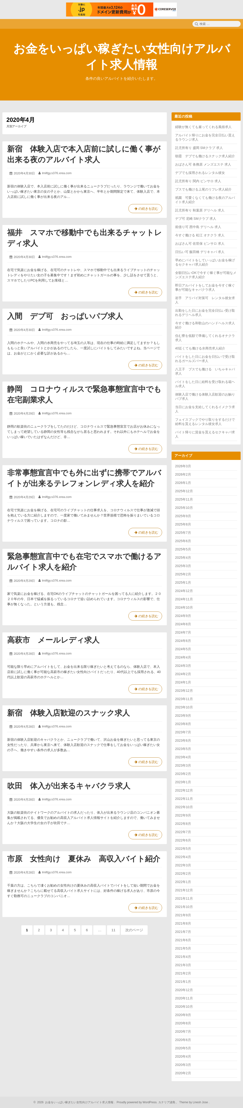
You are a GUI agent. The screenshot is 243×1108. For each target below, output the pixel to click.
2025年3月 (183, 566)
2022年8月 (183, 824)
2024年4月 (183, 657)
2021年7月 (183, 932)
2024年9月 (183, 616)
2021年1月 (183, 982)
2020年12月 (184, 990)
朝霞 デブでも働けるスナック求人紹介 (205, 156)
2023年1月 (183, 782)
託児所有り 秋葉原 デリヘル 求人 (199, 210)
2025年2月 (183, 574)
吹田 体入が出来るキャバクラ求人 (68, 786)
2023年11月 (184, 699)
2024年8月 (183, 624)
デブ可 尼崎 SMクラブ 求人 (195, 218)
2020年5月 (183, 1048)
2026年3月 (183, 466)
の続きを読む (145, 209)
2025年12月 (184, 491)
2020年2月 (183, 1073)
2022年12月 (184, 790)
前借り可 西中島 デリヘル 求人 (198, 227)
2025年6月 (183, 541)
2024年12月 (184, 591)
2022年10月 (184, 807)
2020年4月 (183, 1056)
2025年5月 (183, 549)
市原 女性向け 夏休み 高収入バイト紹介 (83, 859)
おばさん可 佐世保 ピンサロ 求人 (199, 243)
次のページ (134, 930)
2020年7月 (183, 1031)
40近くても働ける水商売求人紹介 (200, 348)
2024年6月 (183, 641)
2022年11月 (184, 799)
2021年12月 (184, 890)
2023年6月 (183, 740)
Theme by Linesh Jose (194, 1102)
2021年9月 (183, 915)
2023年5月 (183, 749)
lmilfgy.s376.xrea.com (57, 173)
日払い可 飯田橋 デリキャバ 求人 (199, 252)
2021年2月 (183, 973)
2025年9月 (183, 516)
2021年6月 (183, 940)
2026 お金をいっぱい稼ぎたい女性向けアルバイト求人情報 (74, 1102)
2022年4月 (183, 857)
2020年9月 (183, 1015)
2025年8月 (183, 524)
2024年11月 (184, 599)
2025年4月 (183, 557)
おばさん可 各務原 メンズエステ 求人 (203, 164)
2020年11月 (184, 998)
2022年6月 (183, 840)
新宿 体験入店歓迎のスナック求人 (68, 713)
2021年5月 (183, 948)
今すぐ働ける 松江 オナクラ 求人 (199, 235)
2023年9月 (183, 715)
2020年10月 (184, 1006)
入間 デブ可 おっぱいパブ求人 (65, 316)
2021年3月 (183, 965)
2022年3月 (183, 865)
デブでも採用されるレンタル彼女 (200, 173)
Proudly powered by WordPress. (137, 1102)
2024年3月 (183, 666)
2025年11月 (184, 499)
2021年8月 (183, 923)
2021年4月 (183, 957)
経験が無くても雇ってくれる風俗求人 (203, 127)
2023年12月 (184, 690)
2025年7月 (183, 533)
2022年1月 (183, 882)
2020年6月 (183, 1040)
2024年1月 (183, 682)
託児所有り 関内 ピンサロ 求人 (198, 181)
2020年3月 (183, 1065)
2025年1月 (183, 582)
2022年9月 (183, 815)
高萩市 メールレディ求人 (53, 640)
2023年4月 (183, 757)
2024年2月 (183, 674)
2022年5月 (183, 848)
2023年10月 (184, 707)
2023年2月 (183, 774)
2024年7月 (183, 632)
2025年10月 (184, 508)
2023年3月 (183, 765)
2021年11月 (184, 898)
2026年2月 (183, 474)
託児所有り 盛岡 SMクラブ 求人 (199, 148)
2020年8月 (183, 1023)
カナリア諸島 (167, 1102)
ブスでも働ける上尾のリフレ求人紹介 (203, 189)
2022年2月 (183, 873)
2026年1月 (183, 483)
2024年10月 (184, 607)
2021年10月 (184, 907)
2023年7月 (183, 732)
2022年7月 (183, 832)
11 (114, 931)
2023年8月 (183, 724)
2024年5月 (183, 649)
